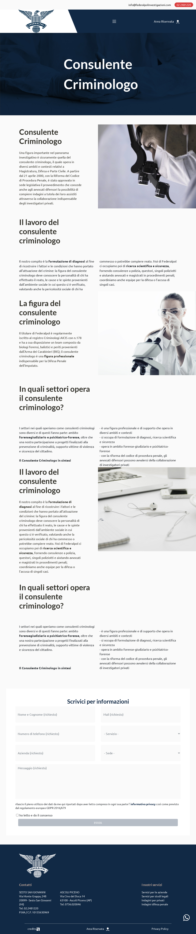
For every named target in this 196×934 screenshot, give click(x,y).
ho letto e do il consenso (33, 815)
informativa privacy (143, 804)
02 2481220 (184, 5)
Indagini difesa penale (155, 904)
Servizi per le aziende (154, 892)
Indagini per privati (153, 900)
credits (34, 928)
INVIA (98, 822)
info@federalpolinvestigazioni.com (149, 5)
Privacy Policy (160, 928)
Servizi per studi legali (155, 896)
